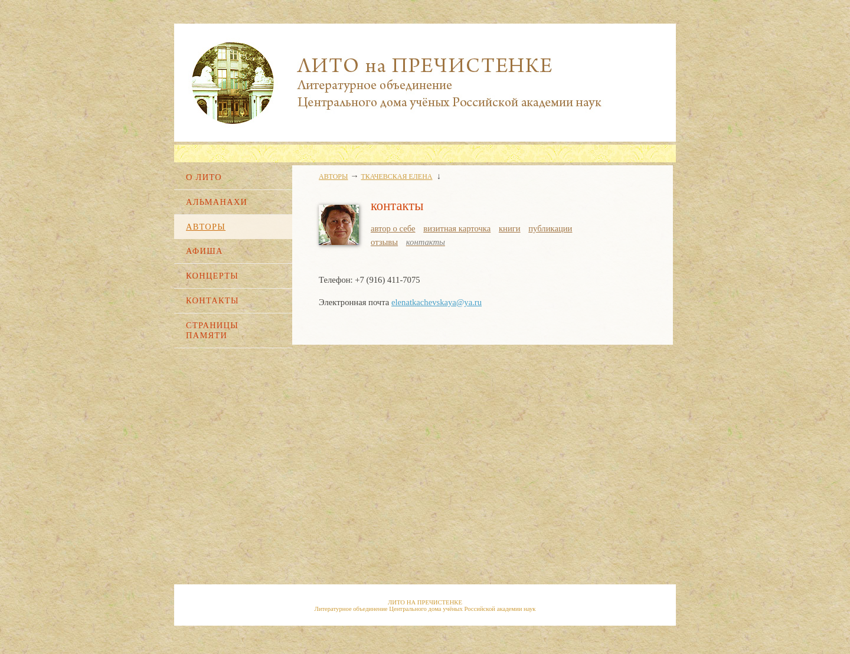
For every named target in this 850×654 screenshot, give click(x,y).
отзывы (384, 242)
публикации (550, 228)
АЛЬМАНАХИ (216, 202)
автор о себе (393, 228)
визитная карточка (457, 228)
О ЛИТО (204, 177)
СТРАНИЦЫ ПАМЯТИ (212, 330)
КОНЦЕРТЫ (212, 275)
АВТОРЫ (205, 226)
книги (510, 228)
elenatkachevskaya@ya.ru (436, 302)
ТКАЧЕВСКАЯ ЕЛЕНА (397, 176)
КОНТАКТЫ (212, 300)
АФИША (204, 251)
